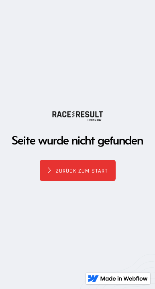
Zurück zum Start (82, 171)
